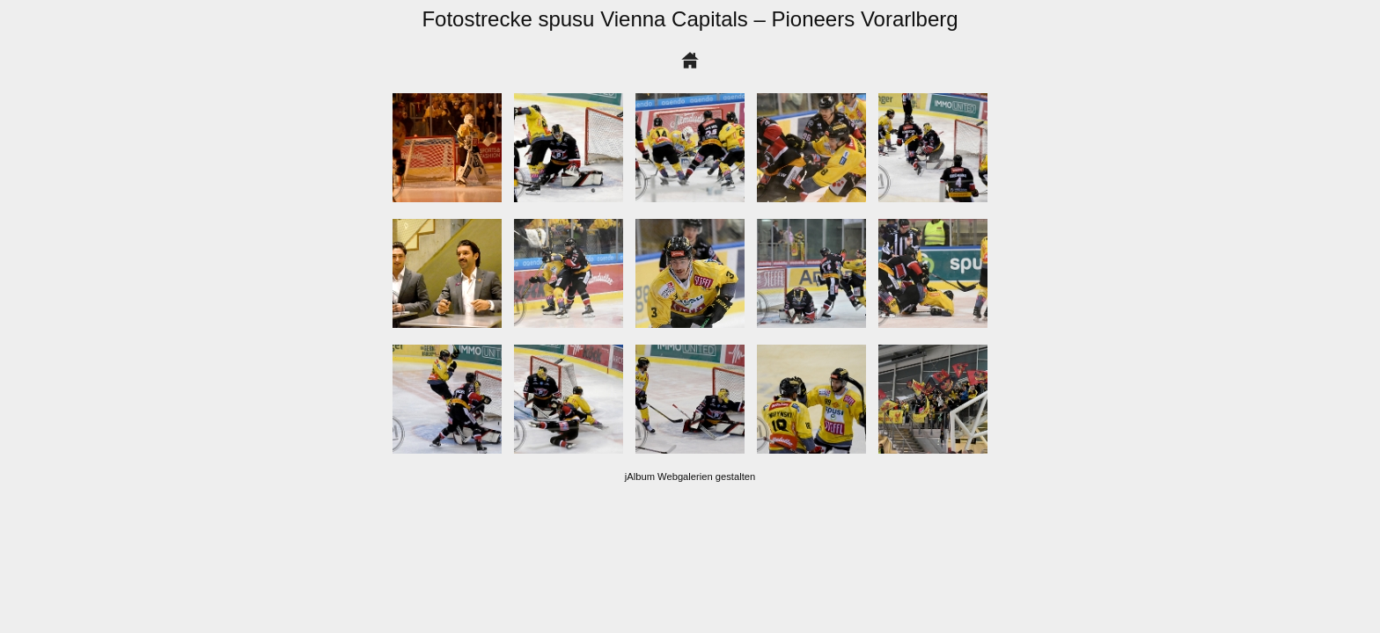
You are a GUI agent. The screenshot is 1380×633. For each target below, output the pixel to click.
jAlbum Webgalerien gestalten (690, 476)
